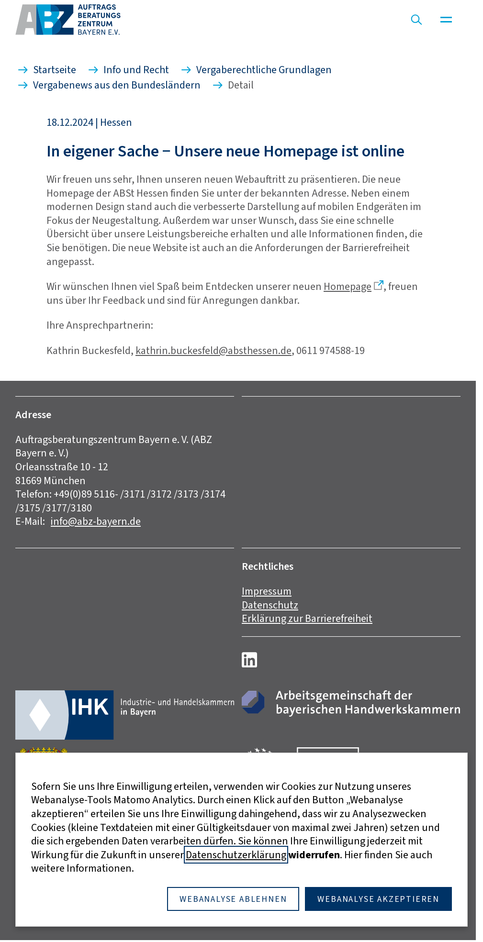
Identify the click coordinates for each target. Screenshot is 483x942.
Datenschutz (270, 605)
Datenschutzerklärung (236, 855)
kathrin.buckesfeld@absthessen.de (213, 350)
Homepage (347, 286)
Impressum (267, 591)
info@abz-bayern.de (96, 521)
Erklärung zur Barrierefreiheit (307, 618)
